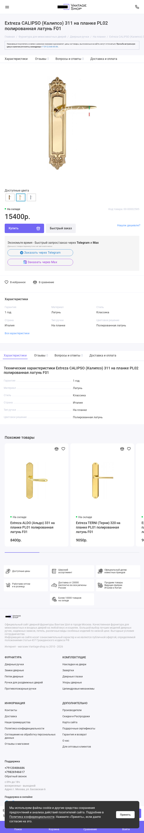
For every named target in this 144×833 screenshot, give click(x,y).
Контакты (11, 710)
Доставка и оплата (103, 59)
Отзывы (42, 59)
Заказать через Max (40, 262)
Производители (72, 710)
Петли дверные (14, 676)
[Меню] (7, 7)
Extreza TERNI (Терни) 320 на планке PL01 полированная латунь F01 (98, 527)
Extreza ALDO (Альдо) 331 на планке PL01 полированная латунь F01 (32, 527)
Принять (125, 814)
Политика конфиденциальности (31, 817)
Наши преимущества (17, 722)
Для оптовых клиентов (76, 746)
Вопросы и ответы (70, 59)
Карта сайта (69, 722)
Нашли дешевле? (128, 225)
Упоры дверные (72, 682)
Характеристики (16, 59)
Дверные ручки (14, 664)
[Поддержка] (137, 7)
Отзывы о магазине (17, 743)
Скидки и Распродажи (76, 716)
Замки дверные (14, 670)
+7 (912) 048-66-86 (49, 47)
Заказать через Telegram (40, 252)
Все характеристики (17, 333)
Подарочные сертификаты (78, 728)
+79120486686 (15, 768)
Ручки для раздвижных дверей (24, 682)
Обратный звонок (16, 776)
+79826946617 (15, 772)
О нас (65, 740)
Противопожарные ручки (20, 688)
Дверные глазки (72, 676)
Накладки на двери (74, 664)
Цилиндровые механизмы (78, 688)
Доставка (11, 716)
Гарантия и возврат (74, 734)
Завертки (68, 670)
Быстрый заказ (61, 228)
